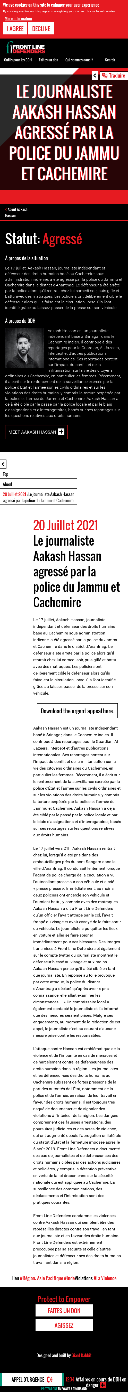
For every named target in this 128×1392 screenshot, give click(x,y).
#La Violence (105, 1278)
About (7, 484)
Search (110, 59)
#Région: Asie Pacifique (41, 1278)
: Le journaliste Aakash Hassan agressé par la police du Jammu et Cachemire (38, 497)
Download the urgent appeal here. (77, 711)
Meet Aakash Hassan (32, 432)
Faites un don (48, 59)
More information (18, 18)
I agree (15, 28)
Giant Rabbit (81, 1355)
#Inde (69, 1278)
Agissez (64, 1325)
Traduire (117, 75)
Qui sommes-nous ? (79, 59)
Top (5, 474)
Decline (41, 28)
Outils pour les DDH (18, 59)
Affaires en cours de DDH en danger (96, 1382)
